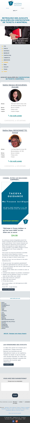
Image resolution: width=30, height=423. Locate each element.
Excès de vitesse (20, 410)
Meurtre (13, 410)
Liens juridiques (18, 419)
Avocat (7, 8)
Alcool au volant (10, 409)
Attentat (14, 407)
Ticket (23, 409)
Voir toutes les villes (15, 298)
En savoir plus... (8, 364)
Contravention (18, 409)
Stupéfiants (4, 409)
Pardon (18, 407)
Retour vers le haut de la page (15, 413)
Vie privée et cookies (9, 419)
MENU (15, 10)
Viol (11, 407)
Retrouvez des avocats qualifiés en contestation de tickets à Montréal (15, 20)
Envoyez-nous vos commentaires (15, 381)
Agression (7, 407)
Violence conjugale (25, 407)
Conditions (23, 417)
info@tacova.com (16, 417)
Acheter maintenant (8, 289)
